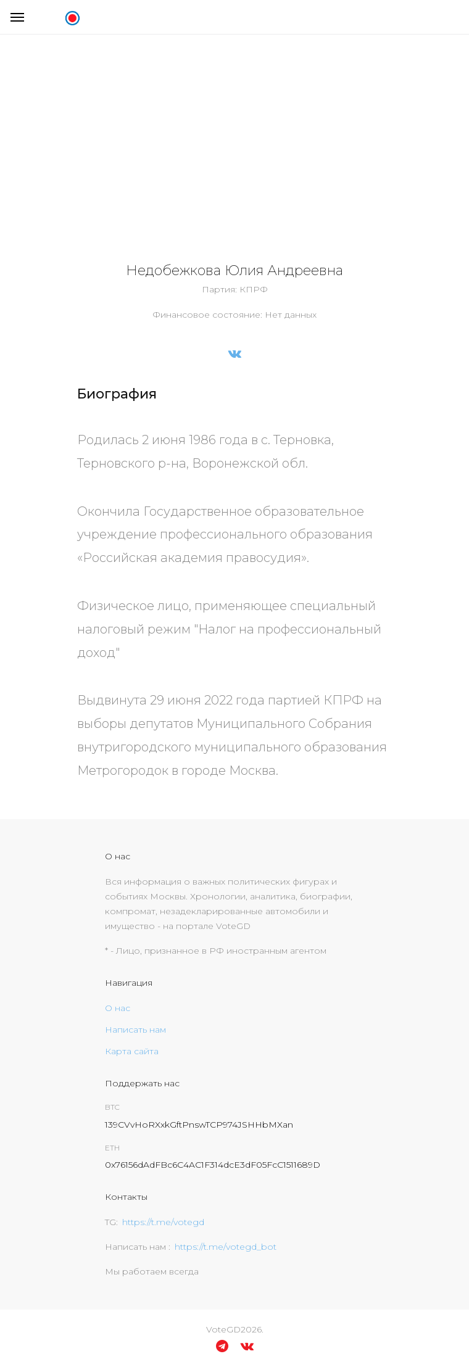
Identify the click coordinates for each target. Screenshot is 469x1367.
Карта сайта (132, 1051)
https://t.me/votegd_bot (225, 1246)
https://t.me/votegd (163, 1222)
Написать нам (135, 1029)
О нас (117, 1008)
